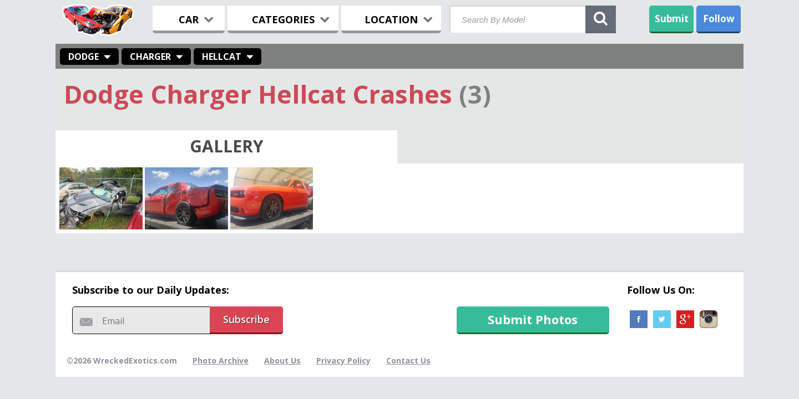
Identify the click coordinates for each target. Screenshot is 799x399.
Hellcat (221, 56)
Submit (672, 18)
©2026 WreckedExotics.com (122, 360)
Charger (150, 56)
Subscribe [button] (246, 319)
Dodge (83, 56)
